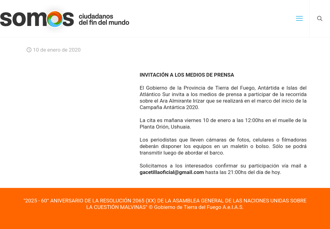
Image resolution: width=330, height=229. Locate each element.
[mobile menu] (299, 18)
